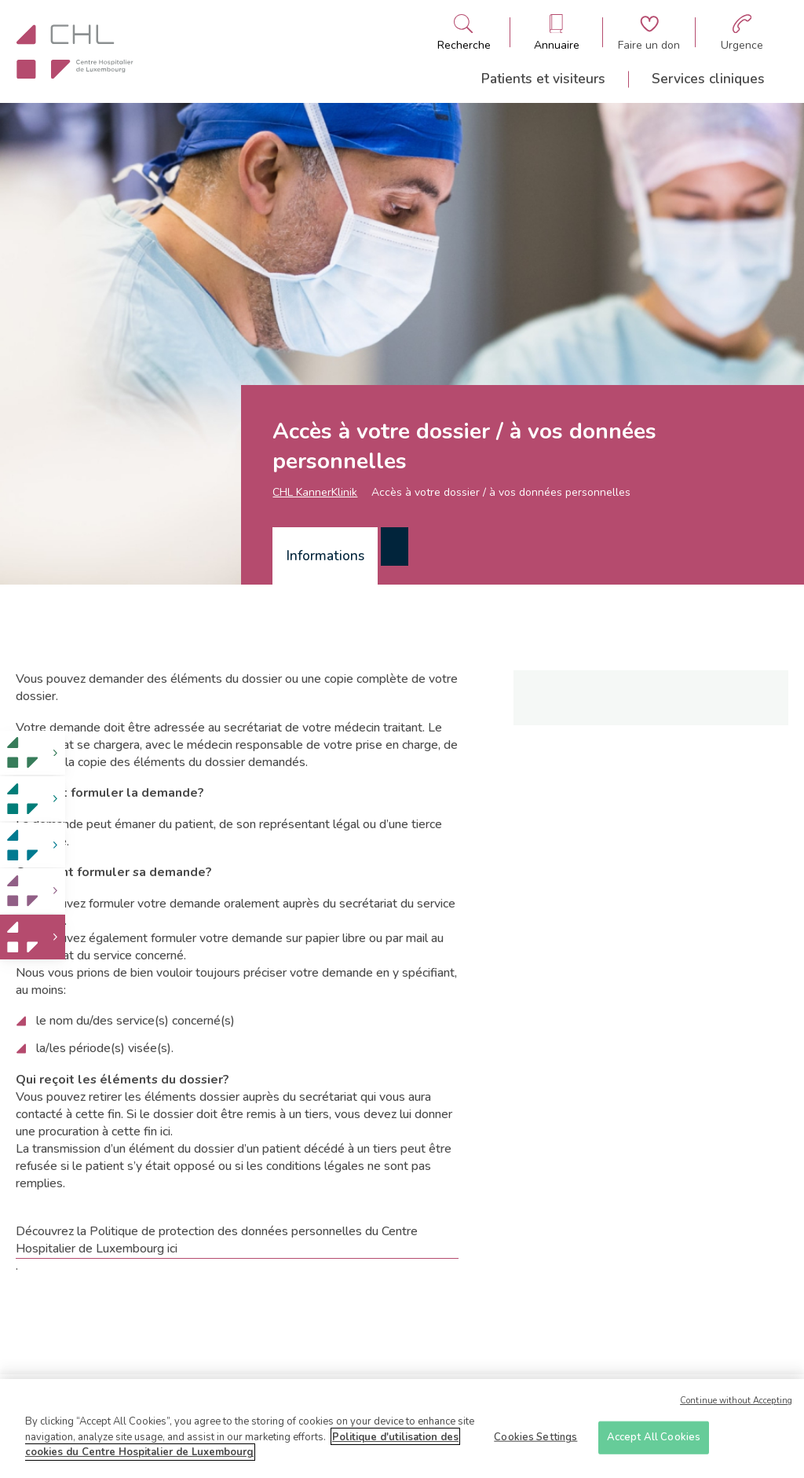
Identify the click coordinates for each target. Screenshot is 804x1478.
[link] (32, 753)
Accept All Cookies (653, 1442)
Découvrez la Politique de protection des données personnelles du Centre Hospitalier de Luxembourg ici (217, 1240)
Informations (325, 555)
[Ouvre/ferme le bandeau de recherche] (464, 32)
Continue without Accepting (736, 1405)
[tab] (325, 556)
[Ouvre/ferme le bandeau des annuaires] (556, 32)
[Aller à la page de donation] (649, 32)
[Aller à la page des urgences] (742, 32)
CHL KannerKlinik (314, 492)
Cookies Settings (535, 1442)
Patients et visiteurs (543, 78)
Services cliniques (708, 78)
